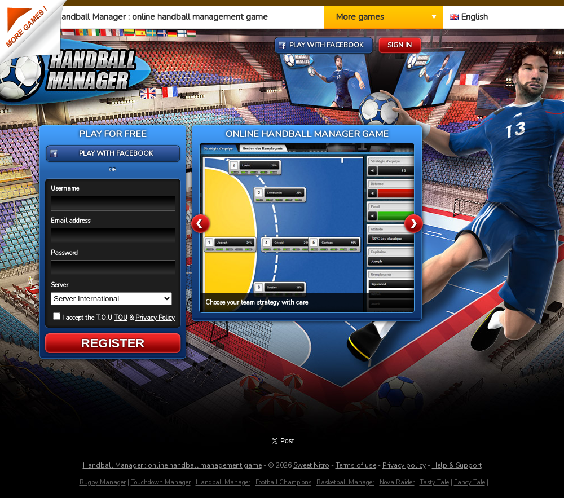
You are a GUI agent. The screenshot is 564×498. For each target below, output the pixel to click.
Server (59, 285)
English (469, 17)
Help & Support (457, 465)
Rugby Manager (103, 482)
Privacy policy (404, 465)
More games (360, 17)
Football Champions (283, 482)
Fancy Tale (469, 482)
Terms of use (356, 465)
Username (65, 188)
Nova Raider (397, 482)
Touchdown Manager (161, 482)
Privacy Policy (155, 318)
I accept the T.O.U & (114, 318)
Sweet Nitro (311, 465)
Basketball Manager (345, 482)
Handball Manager (223, 482)
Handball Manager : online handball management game (172, 465)
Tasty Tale (434, 482)
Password (64, 253)
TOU (120, 318)
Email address (70, 221)
